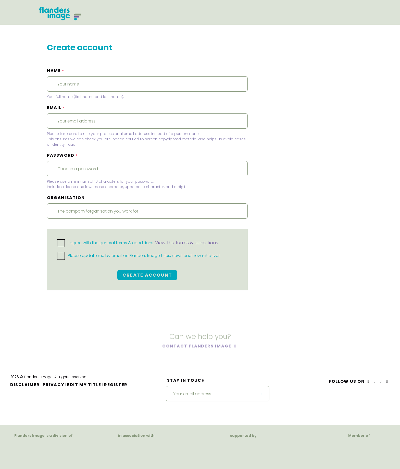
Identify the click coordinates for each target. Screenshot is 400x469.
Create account (147, 275)
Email (56, 107)
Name (55, 70)
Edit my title (84, 385)
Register (116, 385)
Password (62, 155)
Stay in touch (186, 380)
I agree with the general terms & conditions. (137, 243)
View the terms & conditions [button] (186, 242)
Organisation (66, 198)
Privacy (53, 385)
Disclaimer (25, 385)
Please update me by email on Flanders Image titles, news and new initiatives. (139, 255)
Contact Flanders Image (197, 347)
